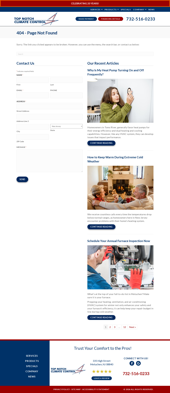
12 (124, 326)
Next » (132, 326)
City (18, 127)
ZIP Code (20, 136)
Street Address (23, 108)
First (18, 84)
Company (138, 9)
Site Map (76, 388)
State (52, 127)
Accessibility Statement (95, 388)
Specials (126, 9)
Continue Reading (101, 143)
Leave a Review (102, 377)
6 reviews (104, 373)
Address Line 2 (23, 117)
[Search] (85, 54)
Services (95, 9)
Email (20, 89)
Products (111, 9)
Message (21, 142)
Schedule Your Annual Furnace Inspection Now (118, 240)
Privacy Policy (61, 388)
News (151, 9)
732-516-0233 (136, 372)
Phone (53, 89)
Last (52, 84)
